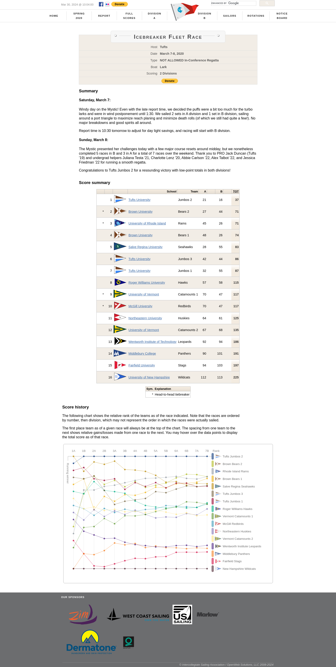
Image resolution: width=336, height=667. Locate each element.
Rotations (255, 15)
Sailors (229, 15)
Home (54, 15)
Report (104, 15)
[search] (233, 3)
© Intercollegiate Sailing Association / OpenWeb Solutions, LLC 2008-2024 (226, 664)
